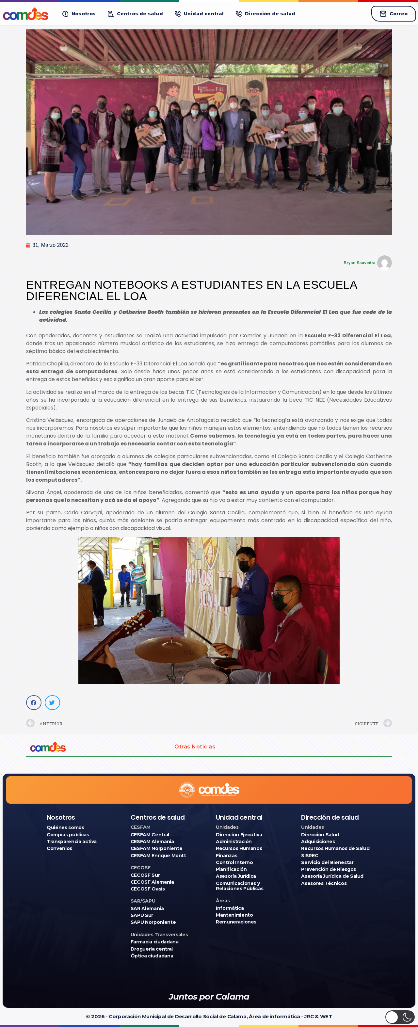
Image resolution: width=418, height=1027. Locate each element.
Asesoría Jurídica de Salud (332, 876)
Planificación (231, 869)
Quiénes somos (65, 827)
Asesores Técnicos (323, 883)
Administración (234, 841)
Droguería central (152, 949)
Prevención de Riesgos (328, 869)
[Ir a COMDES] (26, 14)
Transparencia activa (72, 841)
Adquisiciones (318, 841)
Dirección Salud (320, 834)
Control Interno (234, 862)
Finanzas (226, 855)
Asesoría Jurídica (236, 876)
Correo (394, 13)
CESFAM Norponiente (157, 848)
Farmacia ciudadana (155, 941)
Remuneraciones (236, 921)
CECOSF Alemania (152, 882)
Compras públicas (68, 834)
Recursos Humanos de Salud (335, 848)
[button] (79, 14)
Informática (230, 908)
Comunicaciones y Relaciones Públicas (239, 886)
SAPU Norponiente (153, 922)
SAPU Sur (142, 915)
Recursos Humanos (239, 848)
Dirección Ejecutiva (239, 834)
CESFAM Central (150, 834)
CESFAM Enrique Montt (158, 855)
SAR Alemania (147, 908)
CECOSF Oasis (148, 888)
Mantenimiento (234, 915)
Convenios (59, 848)
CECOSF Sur (145, 875)
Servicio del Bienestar (327, 862)
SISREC (309, 855)
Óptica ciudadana (152, 955)
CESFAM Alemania (152, 841)
